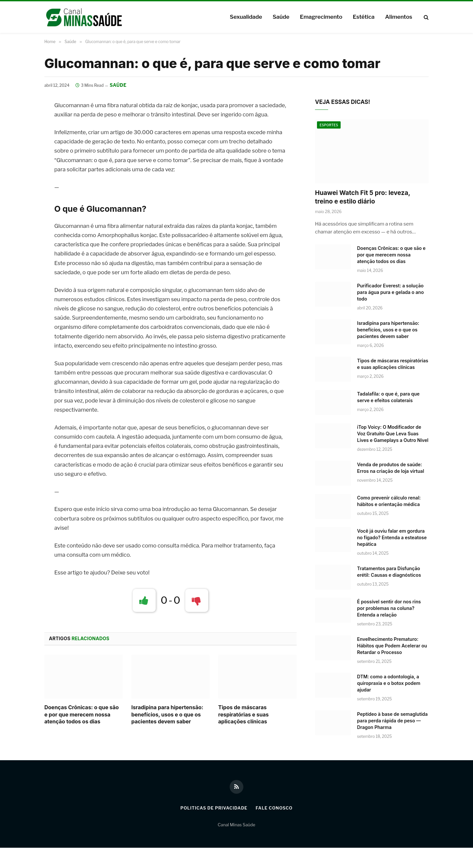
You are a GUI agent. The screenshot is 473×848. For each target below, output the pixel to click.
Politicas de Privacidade (213, 808)
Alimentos (398, 16)
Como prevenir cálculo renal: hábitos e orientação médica (389, 501)
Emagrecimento (321, 16)
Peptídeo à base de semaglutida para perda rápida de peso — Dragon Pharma (392, 720)
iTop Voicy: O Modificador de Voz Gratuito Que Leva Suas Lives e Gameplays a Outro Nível (392, 433)
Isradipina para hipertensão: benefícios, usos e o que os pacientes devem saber (167, 714)
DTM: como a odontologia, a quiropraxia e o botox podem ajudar (388, 683)
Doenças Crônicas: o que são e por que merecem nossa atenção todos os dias (81, 714)
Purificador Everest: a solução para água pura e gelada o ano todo (390, 292)
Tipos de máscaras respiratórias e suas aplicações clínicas (243, 714)
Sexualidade (246, 16)
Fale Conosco (274, 808)
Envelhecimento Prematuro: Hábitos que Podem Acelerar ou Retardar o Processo (392, 645)
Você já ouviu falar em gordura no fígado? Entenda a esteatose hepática (392, 537)
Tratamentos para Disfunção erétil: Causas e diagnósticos (389, 572)
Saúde (281, 16)
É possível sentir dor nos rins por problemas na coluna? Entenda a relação (389, 608)
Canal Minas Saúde (236, 824)
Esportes (329, 125)
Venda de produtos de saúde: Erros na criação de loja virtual (390, 468)
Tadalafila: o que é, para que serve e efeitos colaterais (388, 397)
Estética (363, 16)
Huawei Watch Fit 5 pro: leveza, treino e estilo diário (362, 197)
